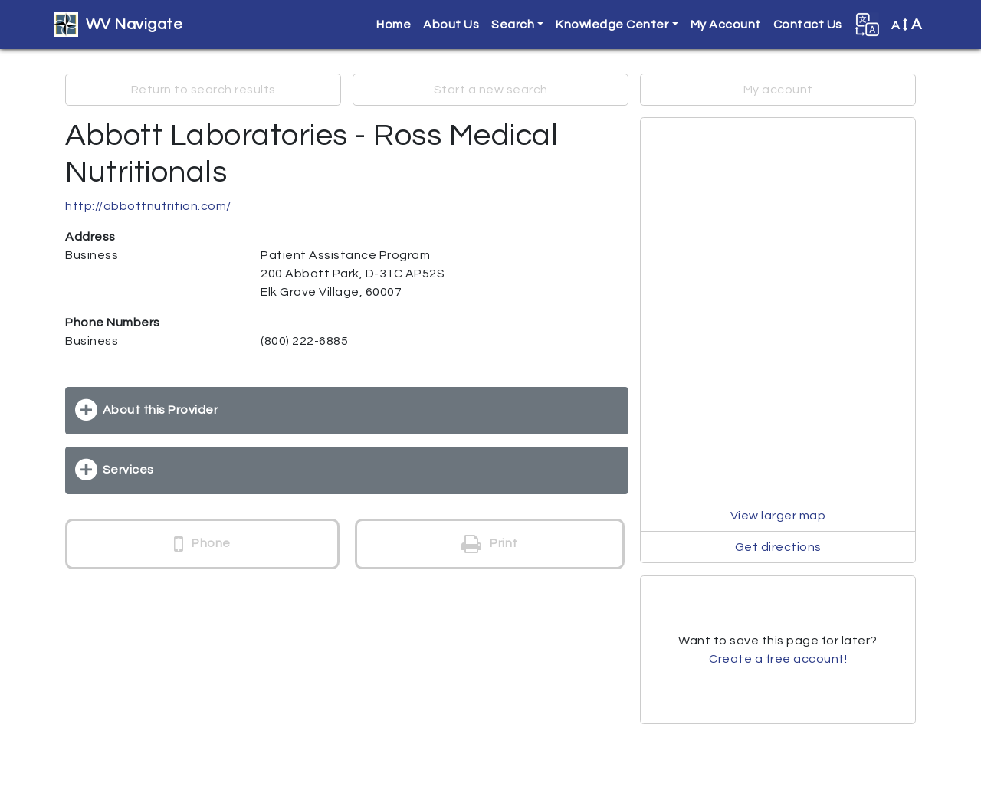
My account (778, 90)
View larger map (778, 516)
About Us (451, 24)
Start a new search (491, 90)
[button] (866, 24)
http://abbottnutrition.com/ (148, 206)
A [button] (906, 24)
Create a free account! (778, 659)
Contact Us (807, 24)
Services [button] (128, 470)
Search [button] (512, 24)
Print (489, 544)
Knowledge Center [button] (612, 24)
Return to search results (203, 90)
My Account (726, 24)
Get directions (778, 547)
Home (393, 24)
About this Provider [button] (160, 410)
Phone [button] (202, 544)
